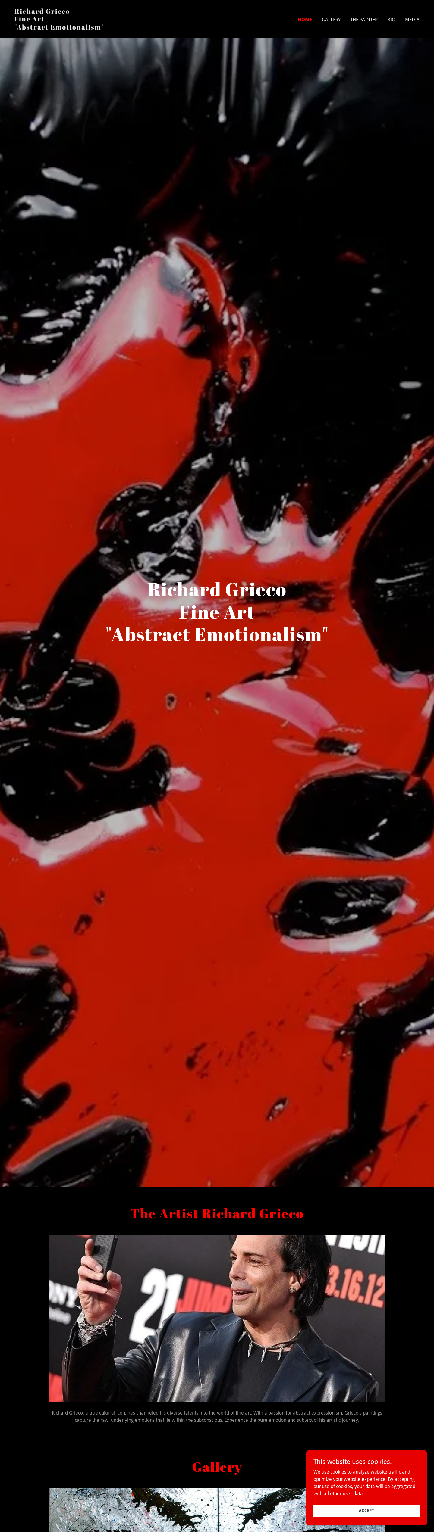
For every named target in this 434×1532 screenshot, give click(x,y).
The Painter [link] (364, 20)
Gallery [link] (331, 20)
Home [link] (305, 20)
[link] (59, 28)
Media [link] (412, 20)
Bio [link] (391, 20)
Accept (366, 1510)
